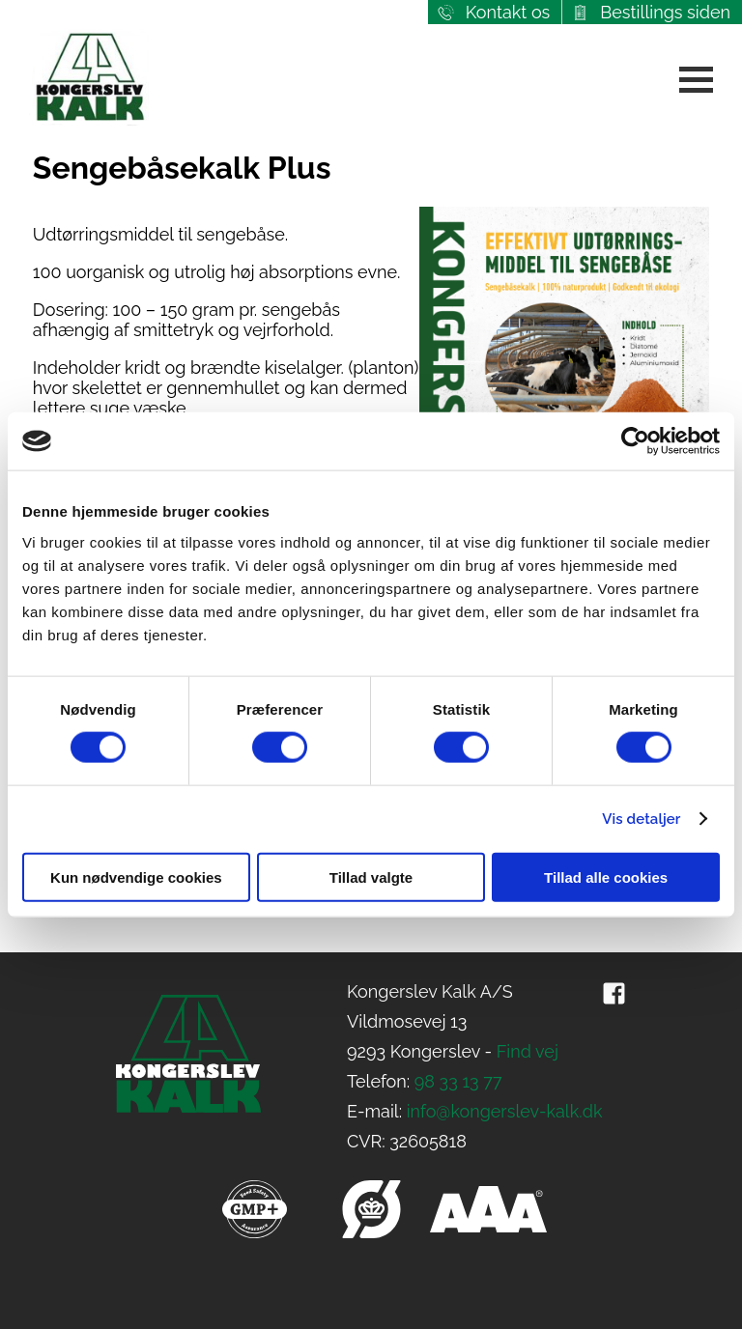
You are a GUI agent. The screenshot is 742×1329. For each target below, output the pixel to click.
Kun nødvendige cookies (136, 876)
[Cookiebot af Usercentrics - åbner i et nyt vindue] (635, 441)
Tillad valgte (371, 876)
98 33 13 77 (458, 1081)
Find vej (527, 1051)
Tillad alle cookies (606, 876)
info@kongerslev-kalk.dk (505, 1111)
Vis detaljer (641, 819)
